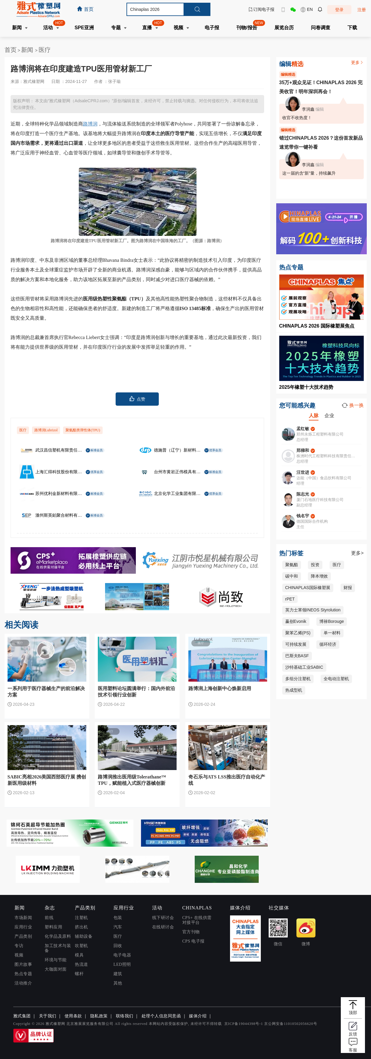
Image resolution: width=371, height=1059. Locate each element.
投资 (315, 564)
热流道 (81, 964)
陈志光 (302, 494)
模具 (79, 955)
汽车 (118, 927)
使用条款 (73, 1016)
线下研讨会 (163, 917)
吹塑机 (81, 945)
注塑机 (81, 917)
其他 (118, 983)
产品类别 (23, 936)
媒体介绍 (197, 1016)
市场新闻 (23, 917)
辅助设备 (83, 936)
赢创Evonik (295, 621)
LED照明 (122, 964)
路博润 (90, 123)
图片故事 (23, 964)
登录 (339, 9)
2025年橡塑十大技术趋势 (306, 387)
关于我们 (47, 1016)
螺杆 (79, 974)
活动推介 (23, 983)
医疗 (45, 49)
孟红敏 (302, 428)
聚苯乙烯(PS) (298, 632)
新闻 (28, 49)
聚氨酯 (291, 564)
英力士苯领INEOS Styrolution (313, 609)
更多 (357, 62)
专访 (18, 945)
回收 (118, 945)
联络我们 (124, 1016)
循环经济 (327, 644)
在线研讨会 (163, 927)
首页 (11, 49)
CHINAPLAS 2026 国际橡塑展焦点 (317, 325)
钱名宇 (302, 515)
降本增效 (319, 576)
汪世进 (302, 472)
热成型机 (293, 690)
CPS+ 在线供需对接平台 (197, 920)
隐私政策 (99, 1016)
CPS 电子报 (193, 941)
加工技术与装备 (58, 948)
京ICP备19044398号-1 (243, 1024)
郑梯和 (302, 450)
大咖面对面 (56, 969)
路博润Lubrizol (46, 430)
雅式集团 (22, 1016)
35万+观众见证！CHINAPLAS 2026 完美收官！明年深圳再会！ (321, 87)
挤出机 (81, 927)
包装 (118, 917)
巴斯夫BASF (297, 655)
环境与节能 (56, 960)
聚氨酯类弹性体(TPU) (83, 430)
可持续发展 (295, 644)
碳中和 (291, 576)
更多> (357, 553)
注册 (361, 9)
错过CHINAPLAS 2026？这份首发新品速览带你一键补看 (321, 142)
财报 (348, 587)
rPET (290, 599)
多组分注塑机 (298, 678)
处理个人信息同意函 (161, 1016)
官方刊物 (191, 932)
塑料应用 (53, 927)
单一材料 (332, 632)
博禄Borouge (331, 621)
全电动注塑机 (336, 678)
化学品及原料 (58, 936)
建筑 (118, 974)
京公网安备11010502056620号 (290, 1024)
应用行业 (23, 927)
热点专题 (23, 974)
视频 (18, 955)
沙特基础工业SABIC (304, 667)
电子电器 (122, 955)
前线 (49, 917)
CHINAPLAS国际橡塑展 (307, 587)
